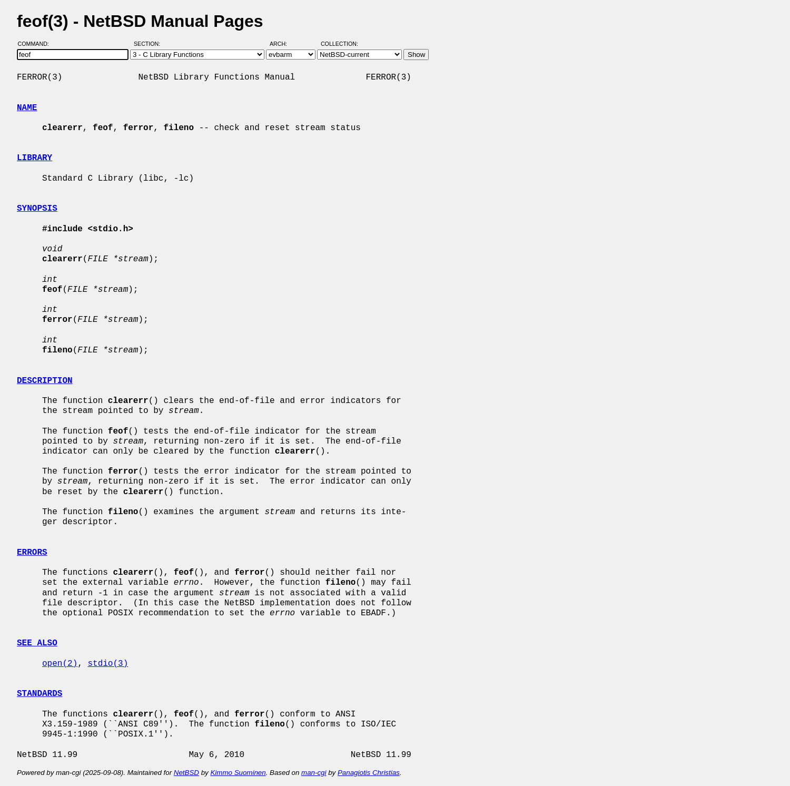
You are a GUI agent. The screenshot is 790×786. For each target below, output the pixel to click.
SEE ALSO (37, 643)
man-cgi (313, 773)
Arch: (283, 44)
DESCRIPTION (45, 381)
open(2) (59, 664)
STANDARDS (39, 694)
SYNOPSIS (37, 208)
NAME (27, 108)
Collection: (339, 44)
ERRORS (32, 552)
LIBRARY (34, 158)
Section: (149, 44)
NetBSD (186, 773)
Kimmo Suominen (237, 773)
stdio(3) (107, 664)
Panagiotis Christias (369, 773)
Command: (36, 44)
